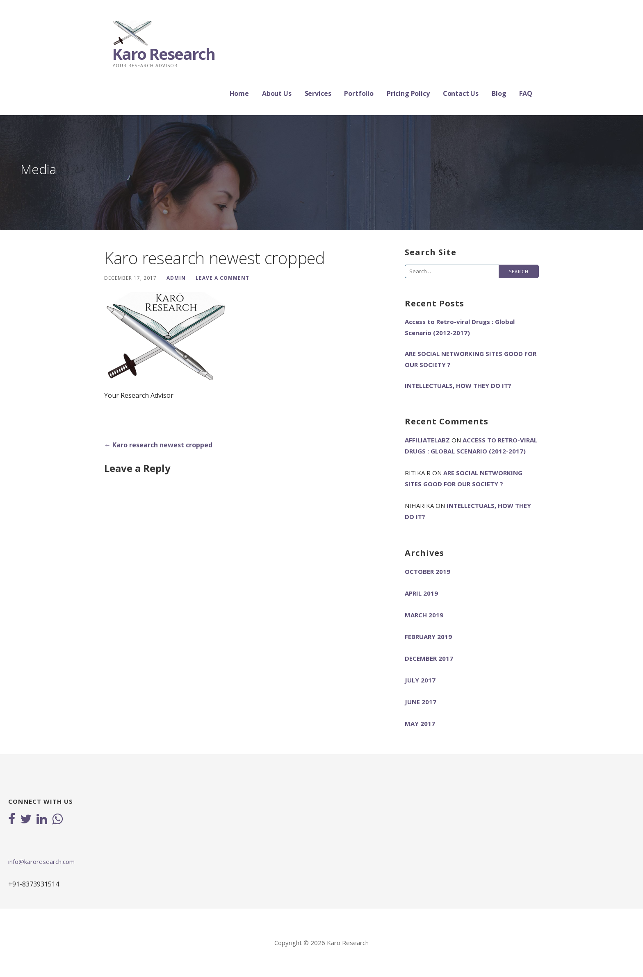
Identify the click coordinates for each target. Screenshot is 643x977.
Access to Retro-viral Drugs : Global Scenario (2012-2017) (460, 327)
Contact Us (461, 93)
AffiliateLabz (427, 440)
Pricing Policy (408, 93)
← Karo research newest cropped (158, 444)
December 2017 (429, 658)
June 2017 (420, 702)
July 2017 (420, 680)
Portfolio (359, 93)
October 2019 (427, 571)
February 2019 (428, 636)
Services (318, 93)
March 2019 (424, 615)
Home (239, 93)
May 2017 (420, 723)
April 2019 (421, 593)
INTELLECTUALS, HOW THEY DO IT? (458, 385)
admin (176, 277)
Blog (499, 93)
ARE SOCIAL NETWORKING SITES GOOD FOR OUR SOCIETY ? (470, 359)
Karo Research (163, 53)
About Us (277, 93)
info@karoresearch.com (41, 861)
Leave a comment (222, 277)
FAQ (525, 93)
